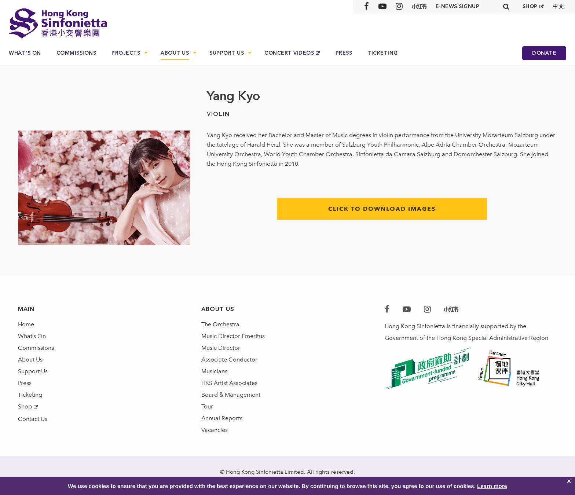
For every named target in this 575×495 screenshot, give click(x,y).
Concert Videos (289, 53)
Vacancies (214, 429)
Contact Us (32, 418)
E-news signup (458, 6)
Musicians (214, 371)
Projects (125, 53)
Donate (544, 53)
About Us (175, 53)
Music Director (220, 347)
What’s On (25, 53)
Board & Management (230, 394)
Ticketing (382, 53)
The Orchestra (220, 324)
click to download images (382, 208)
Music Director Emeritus (233, 336)
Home (26, 324)
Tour (207, 406)
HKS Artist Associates (229, 383)
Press (344, 53)
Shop (25, 406)
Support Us (226, 53)
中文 (558, 6)
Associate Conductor (229, 359)
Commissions (76, 53)
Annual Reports (221, 418)
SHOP (530, 6)
